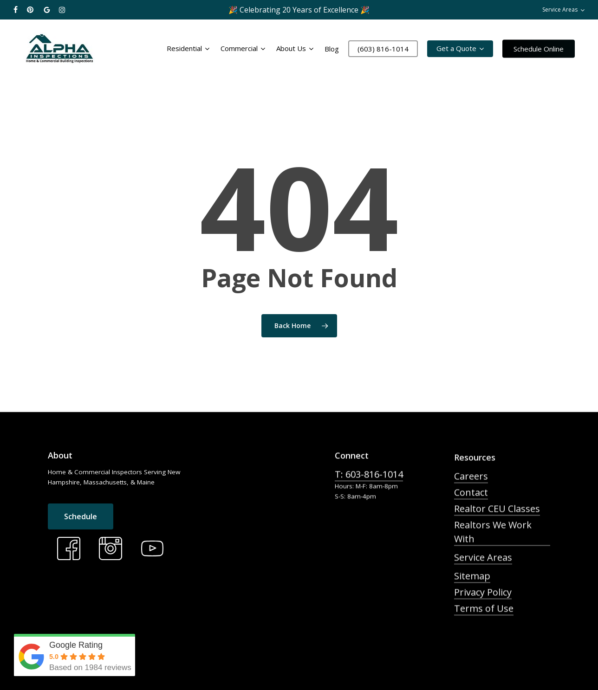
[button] (80, 542)
